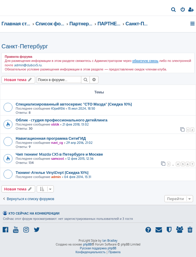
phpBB (87, 244)
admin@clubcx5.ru (28, 65)
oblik (55, 124)
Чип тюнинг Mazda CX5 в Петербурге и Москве (59, 153)
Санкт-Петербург (24, 46)
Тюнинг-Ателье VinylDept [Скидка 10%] (52, 172)
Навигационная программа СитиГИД (51, 138)
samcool (57, 158)
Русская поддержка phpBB (98, 248)
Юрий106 (58, 108)
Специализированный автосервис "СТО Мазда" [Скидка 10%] (74, 103)
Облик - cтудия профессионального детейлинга (61, 119)
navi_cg (57, 143)
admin (56, 177)
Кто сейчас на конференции (34, 213)
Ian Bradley (109, 240)
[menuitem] (174, 10)
